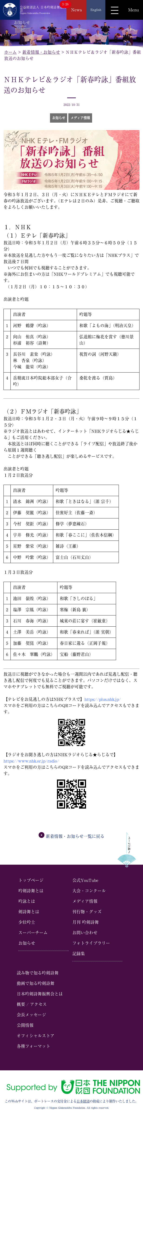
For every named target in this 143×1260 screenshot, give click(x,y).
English (95, 9)
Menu (133, 10)
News (76, 10)
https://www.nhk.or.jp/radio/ (31, 761)
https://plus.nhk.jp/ (102, 699)
